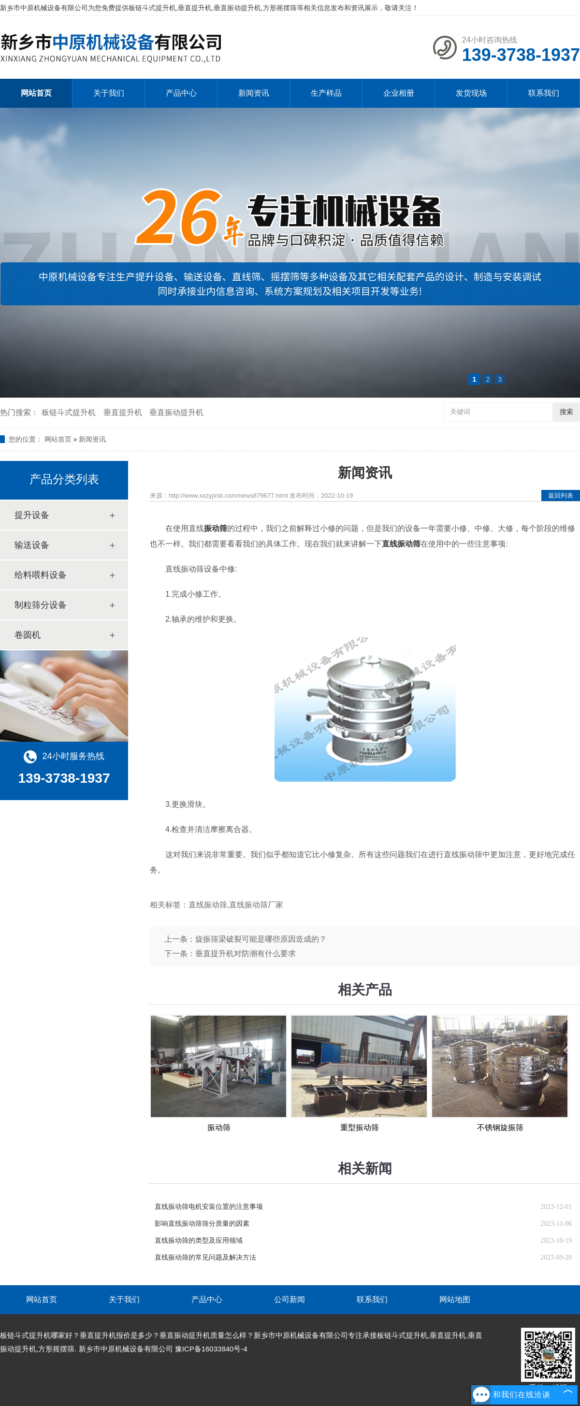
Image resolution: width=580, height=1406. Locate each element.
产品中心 (181, 93)
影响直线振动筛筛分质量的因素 (202, 1223)
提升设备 (31, 515)
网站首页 (36, 93)
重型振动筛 (359, 1127)
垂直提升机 (122, 412)
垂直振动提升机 (176, 412)
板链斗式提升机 (69, 412)
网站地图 (454, 1299)
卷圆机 (27, 635)
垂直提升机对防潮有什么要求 (245, 953)
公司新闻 (289, 1299)
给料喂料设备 (40, 575)
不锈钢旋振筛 (500, 1127)
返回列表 (560, 495)
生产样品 (326, 93)
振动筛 (219, 1127)
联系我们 (543, 93)
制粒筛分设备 (40, 605)
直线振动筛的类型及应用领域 (199, 1240)
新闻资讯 (253, 93)
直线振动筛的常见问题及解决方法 (205, 1257)
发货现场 (471, 93)
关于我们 (108, 93)
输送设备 (31, 545)
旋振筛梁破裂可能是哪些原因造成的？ (261, 939)
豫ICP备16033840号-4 (211, 1349)
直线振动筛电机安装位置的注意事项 (209, 1206)
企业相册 (398, 93)
